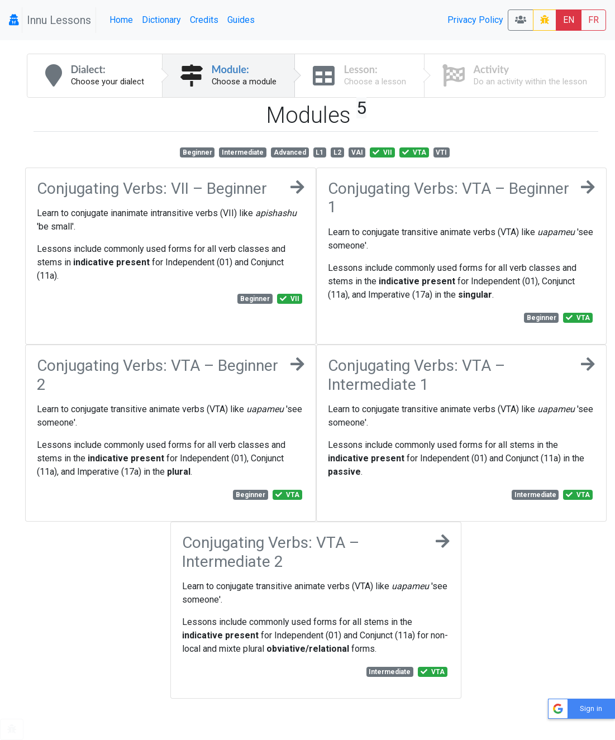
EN (568, 20)
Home (121, 20)
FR (593, 20)
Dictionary (161, 20)
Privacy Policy (475, 20)
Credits (204, 20)
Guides (241, 20)
